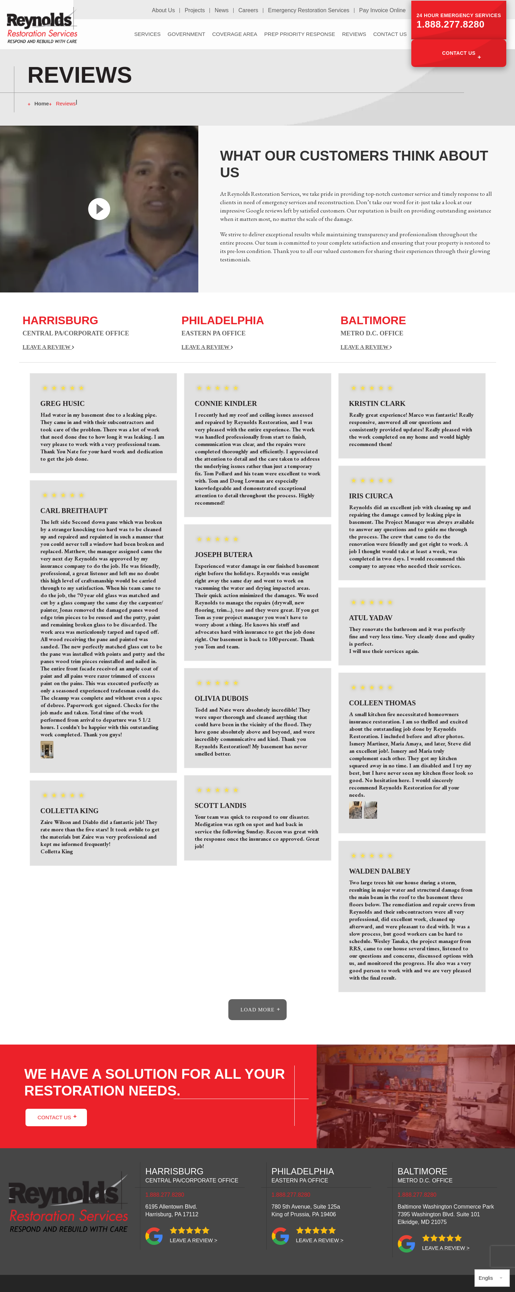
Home (42, 103)
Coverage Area (234, 33)
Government (186, 33)
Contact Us (459, 51)
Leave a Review (48, 347)
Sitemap (217, 1288)
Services (147, 33)
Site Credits (178, 1288)
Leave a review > (193, 1240)
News (223, 10)
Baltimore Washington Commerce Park (446, 1214)
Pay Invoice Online (382, 10)
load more (258, 1009)
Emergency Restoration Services (309, 10)
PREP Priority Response (299, 33)
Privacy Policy (259, 1288)
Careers (249, 10)
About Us (165, 10)
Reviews (354, 33)
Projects (196, 10)
